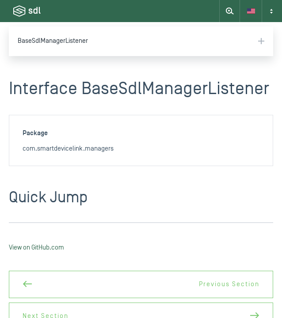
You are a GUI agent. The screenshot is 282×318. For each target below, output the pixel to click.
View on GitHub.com (36, 247)
